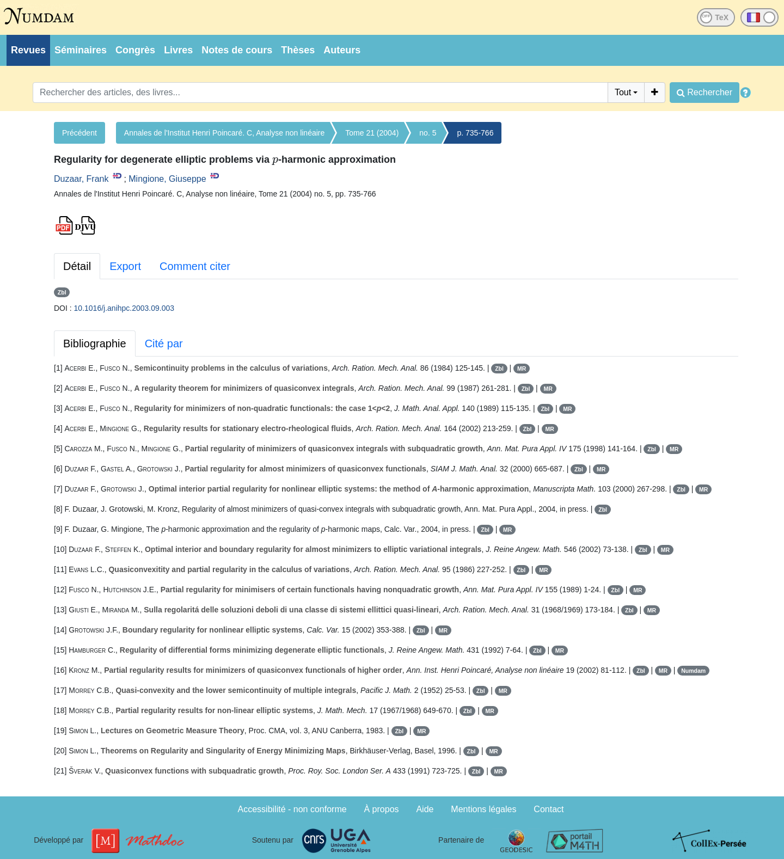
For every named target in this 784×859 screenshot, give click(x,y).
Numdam (693, 670)
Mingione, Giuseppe (167, 178)
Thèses (298, 50)
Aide (424, 809)
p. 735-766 (475, 132)
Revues (28, 50)
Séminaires (80, 50)
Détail (77, 266)
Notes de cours (236, 50)
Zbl (62, 292)
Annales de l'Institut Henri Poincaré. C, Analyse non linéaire (224, 132)
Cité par (164, 343)
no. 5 (427, 132)
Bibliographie (94, 343)
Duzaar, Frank (81, 178)
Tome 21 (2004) (372, 132)
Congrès (135, 50)
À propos (381, 809)
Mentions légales (483, 809)
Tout (623, 92)
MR (521, 368)
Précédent (79, 132)
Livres (178, 50)
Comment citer (195, 266)
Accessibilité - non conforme (292, 809)
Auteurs (341, 50)
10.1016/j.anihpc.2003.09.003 (124, 308)
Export (125, 266)
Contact (549, 809)
